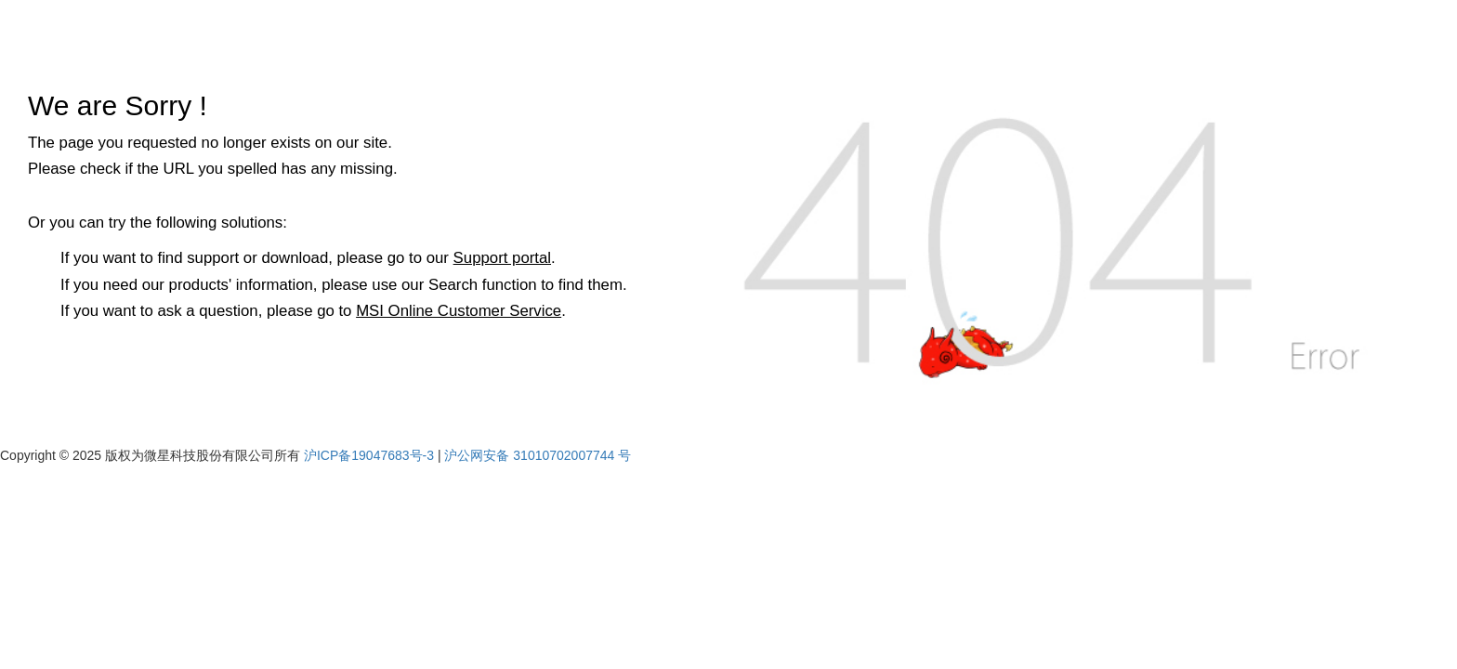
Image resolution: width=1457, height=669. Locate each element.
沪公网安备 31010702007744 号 (537, 455)
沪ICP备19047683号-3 (369, 455)
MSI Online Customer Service (458, 311)
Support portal (502, 258)
